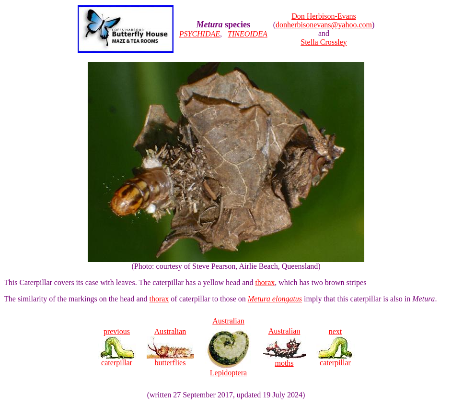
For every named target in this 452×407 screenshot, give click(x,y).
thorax (265, 282)
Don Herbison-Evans (323, 16)
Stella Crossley (324, 42)
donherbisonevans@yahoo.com (324, 25)
